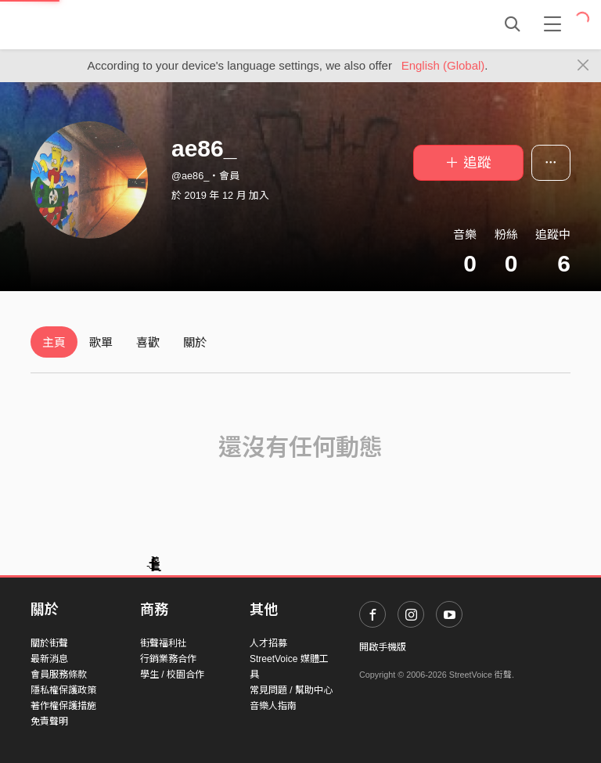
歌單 (101, 342)
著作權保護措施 (63, 705)
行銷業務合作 (168, 658)
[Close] (583, 65)
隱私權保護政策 (63, 690)
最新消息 (49, 658)
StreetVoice (95, 24)
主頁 (54, 342)
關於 (195, 342)
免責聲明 (49, 721)
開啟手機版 (382, 647)
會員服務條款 (59, 674)
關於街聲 (49, 643)
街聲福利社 (163, 643)
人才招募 (268, 643)
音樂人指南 (273, 705)
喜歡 (148, 342)
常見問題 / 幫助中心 (291, 690)
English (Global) (443, 65)
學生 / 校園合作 (172, 674)
